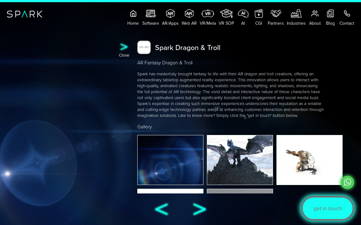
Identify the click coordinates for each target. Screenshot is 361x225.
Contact (346, 17)
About (315, 17)
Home (133, 17)
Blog (330, 17)
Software (150, 17)
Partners (276, 17)
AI (243, 17)
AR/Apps (170, 17)
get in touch (328, 208)
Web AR (189, 17)
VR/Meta (208, 17)
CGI (258, 17)
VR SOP (226, 17)
